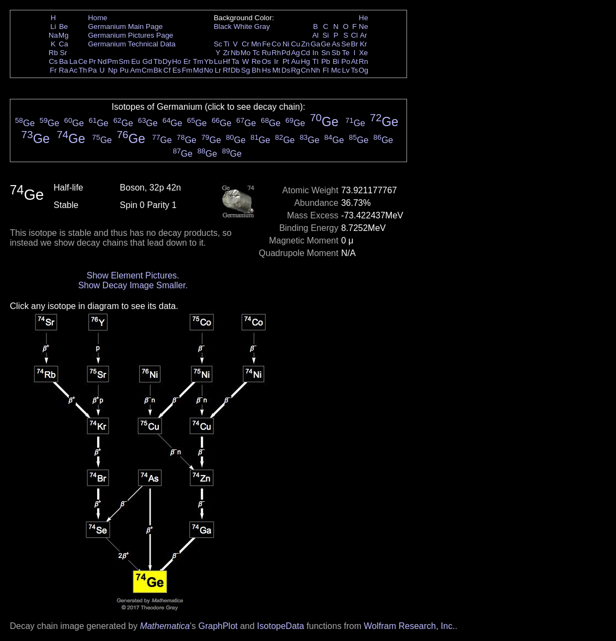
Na (53, 35)
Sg (245, 70)
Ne (363, 26)
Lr (218, 70)
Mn (256, 44)
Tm (198, 61)
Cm (147, 70)
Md (198, 70)
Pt (286, 61)
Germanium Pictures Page (130, 35)
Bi (336, 61)
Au (295, 61)
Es (176, 70)
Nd (102, 61)
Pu (123, 70)
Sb (336, 53)
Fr (53, 70)
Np (112, 70)
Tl (316, 61)
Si (325, 35)
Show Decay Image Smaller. (133, 285)
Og (363, 70)
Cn (305, 70)
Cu (295, 44)
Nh (315, 70)
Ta (235, 61)
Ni (286, 44)
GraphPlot (217, 626)
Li (53, 26)
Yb (208, 61)
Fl (325, 70)
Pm (112, 61)
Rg (295, 70)
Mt (276, 70)
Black (223, 26)
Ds (286, 70)
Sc (218, 44)
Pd (286, 53)
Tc (256, 53)
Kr (363, 44)
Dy (167, 61)
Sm (124, 61)
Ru (266, 53)
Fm (187, 70)
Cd (305, 53)
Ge (326, 44)
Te (346, 53)
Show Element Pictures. (133, 275)
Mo (246, 53)
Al (315, 35)
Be (63, 26)
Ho (176, 61)
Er (186, 61)
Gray (262, 26)
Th (83, 70)
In (316, 53)
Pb (325, 61)
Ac (73, 70)
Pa (92, 70)
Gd (147, 61)
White (243, 26)
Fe (266, 44)
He (363, 18)
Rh (276, 53)
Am (135, 70)
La (73, 61)
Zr (226, 53)
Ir (276, 61)
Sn (325, 53)
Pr (92, 61)
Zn (305, 44)
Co (276, 44)
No (208, 70)
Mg (63, 35)
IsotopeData (280, 626)
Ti (227, 44)
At (354, 61)
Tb (157, 61)
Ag (295, 53)
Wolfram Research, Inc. (409, 626)
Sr (63, 53)
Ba (63, 61)
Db (235, 70)
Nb (235, 53)
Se (346, 44)
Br (354, 44)
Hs (266, 70)
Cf (166, 70)
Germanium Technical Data (132, 44)
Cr (245, 44)
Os (266, 61)
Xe (363, 53)
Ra (63, 70)
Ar (363, 35)
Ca (63, 44)
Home (97, 18)
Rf (226, 70)
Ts (354, 70)
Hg (305, 61)
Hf (226, 61)
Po (346, 61)
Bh (256, 70)
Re (256, 61)
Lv (346, 70)
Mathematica (165, 626)
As (336, 44)
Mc (336, 70)
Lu (218, 61)
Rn (363, 61)
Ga (315, 44)
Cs (53, 61)
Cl (354, 35)
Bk (157, 70)
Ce (82, 61)
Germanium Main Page (125, 26)
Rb (53, 53)
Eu (135, 61)
